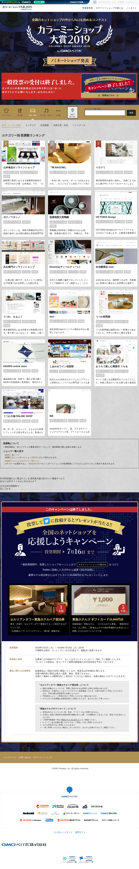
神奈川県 (26, 222)
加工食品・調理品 (11, 172)
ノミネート (131, 8)
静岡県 (6, 176)
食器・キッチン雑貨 (11, 125)
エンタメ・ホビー (46, 115)
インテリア (30, 125)
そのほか (26, 272)
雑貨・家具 (32, 115)
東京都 (129, 222)
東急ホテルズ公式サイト (71, 720)
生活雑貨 (44, 125)
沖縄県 (53, 226)
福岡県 (127, 272)
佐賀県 (34, 371)
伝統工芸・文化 (60, 125)
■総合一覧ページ (12, 455)
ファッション (6, 115)
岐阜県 (81, 172)
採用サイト (80, 832)
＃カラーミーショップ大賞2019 (92, 565)
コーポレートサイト (63, 832)
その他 (58, 115)
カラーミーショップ (42, 757)
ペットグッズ (79, 125)
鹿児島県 (128, 172)
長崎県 (83, 272)
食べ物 (20, 115)
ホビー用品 (119, 222)
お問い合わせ (24, 757)
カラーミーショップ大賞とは (109, 8)
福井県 (34, 272)
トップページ (10, 757)
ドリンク (54, 371)
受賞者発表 (87, 8)
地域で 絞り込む (73, 115)
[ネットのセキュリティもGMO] (23, 2)
